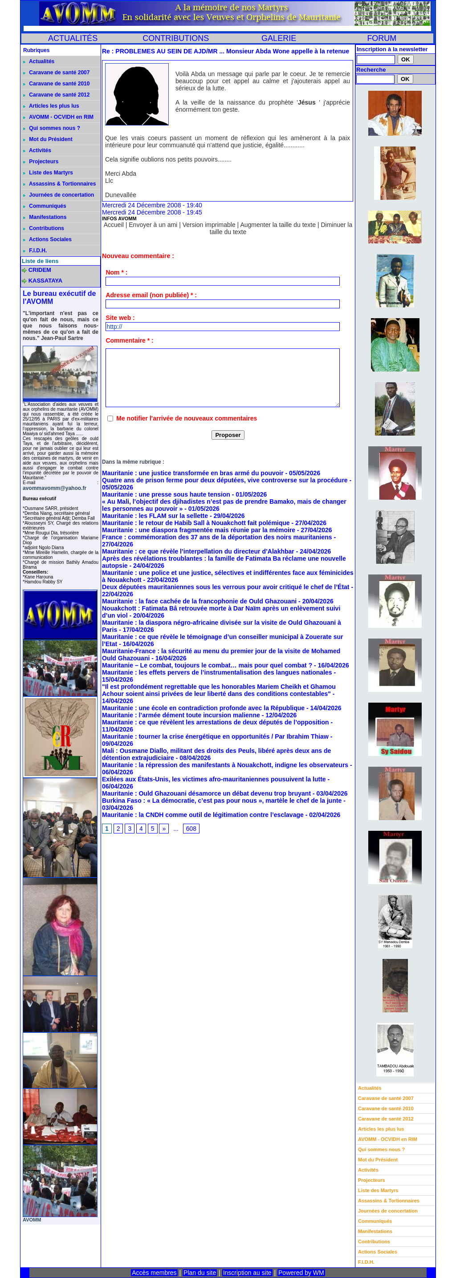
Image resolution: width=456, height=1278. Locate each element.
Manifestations (44, 217)
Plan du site (199, 1272)
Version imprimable (209, 224)
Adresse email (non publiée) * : (151, 295)
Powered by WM (301, 1272)
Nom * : (116, 272)
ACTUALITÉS (73, 38)
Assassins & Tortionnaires (59, 184)
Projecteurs (40, 161)
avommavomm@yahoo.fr (54, 488)
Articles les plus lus (51, 106)
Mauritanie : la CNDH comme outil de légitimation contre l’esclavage (203, 814)
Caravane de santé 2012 (56, 95)
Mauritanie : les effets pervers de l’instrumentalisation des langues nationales (217, 672)
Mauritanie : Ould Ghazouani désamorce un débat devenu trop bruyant (206, 793)
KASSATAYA (45, 280)
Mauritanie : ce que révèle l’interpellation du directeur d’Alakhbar (198, 551)
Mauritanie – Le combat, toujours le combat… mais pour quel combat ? (207, 665)
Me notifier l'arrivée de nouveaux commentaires (186, 418)
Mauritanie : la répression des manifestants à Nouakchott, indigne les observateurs (225, 764)
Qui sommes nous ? (51, 128)
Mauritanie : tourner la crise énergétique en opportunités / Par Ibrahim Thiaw (215, 736)
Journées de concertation (58, 195)
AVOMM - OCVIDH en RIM (58, 117)
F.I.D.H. (35, 250)
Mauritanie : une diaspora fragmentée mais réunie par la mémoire (198, 530)
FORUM (381, 38)
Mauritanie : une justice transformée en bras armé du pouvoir (193, 473)
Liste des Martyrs (48, 173)
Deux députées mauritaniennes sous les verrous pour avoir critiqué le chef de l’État (226, 586)
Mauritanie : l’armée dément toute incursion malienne (181, 715)
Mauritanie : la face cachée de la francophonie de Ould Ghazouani (199, 601)
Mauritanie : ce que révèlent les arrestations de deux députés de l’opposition (215, 722)
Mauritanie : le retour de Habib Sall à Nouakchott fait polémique (196, 522)
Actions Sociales (47, 239)
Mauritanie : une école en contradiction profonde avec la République (203, 708)
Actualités (38, 61)
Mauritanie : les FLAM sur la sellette (155, 515)
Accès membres (154, 1272)
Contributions (43, 228)
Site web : (120, 317)
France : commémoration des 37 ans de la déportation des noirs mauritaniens (217, 537)
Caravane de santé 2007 (56, 72)
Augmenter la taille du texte (278, 224)
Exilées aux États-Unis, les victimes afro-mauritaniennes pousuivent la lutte (214, 779)
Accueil (114, 224)
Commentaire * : (129, 340)
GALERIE (278, 38)
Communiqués (44, 206)
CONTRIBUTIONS (175, 38)
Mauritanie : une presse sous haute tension (166, 494)
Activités (37, 150)
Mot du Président (48, 139)
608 (191, 828)
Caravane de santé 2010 (56, 84)
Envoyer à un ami (153, 224)
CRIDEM (39, 270)
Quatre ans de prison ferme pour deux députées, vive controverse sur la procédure (225, 480)
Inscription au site (247, 1272)
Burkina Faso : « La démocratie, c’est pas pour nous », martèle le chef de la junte (222, 800)
